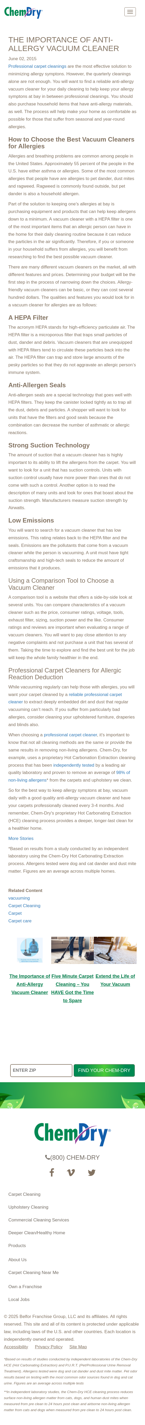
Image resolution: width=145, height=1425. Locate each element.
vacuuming (19, 898)
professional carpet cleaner (70, 734)
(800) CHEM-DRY (72, 1157)
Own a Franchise (25, 1286)
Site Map (78, 1346)
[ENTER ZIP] (41, 1070)
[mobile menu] (130, 11)
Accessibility (16, 1346)
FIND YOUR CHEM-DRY (104, 1070)
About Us (17, 1259)
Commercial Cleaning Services (38, 1220)
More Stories (20, 838)
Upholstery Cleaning (28, 1207)
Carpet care (20, 920)
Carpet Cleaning (24, 905)
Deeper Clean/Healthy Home (36, 1232)
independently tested (73, 765)
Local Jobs (19, 1299)
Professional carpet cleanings (37, 66)
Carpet (15, 913)
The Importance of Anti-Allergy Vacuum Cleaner (29, 984)
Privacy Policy (49, 1346)
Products (17, 1245)
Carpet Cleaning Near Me (33, 1272)
